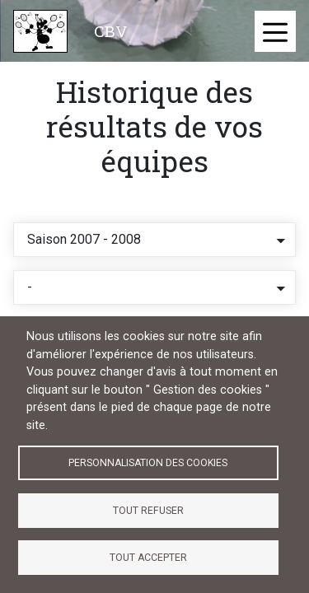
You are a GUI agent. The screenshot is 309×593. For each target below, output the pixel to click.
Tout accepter (148, 557)
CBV (111, 31)
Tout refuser (148, 510)
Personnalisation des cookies (147, 463)
